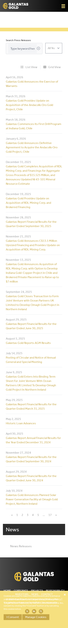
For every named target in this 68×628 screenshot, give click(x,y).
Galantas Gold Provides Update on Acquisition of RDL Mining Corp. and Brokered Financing (28, 203)
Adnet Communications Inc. (48, 602)
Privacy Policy (53, 599)
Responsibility (55, 590)
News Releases (21, 546)
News (34, 594)
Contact (47, 594)
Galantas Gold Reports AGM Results (28, 343)
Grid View (52, 67)
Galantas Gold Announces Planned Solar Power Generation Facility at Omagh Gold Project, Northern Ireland (32, 499)
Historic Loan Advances (21, 423)
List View (29, 67)
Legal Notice (11, 602)
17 (50, 515)
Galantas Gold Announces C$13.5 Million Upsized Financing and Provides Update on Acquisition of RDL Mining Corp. (33, 245)
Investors (21, 594)
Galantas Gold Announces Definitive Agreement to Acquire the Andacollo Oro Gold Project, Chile (31, 147)
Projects (37, 590)
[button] (63, 6)
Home (7, 590)
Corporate (21, 590)
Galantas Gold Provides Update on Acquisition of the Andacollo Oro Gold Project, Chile (29, 105)
